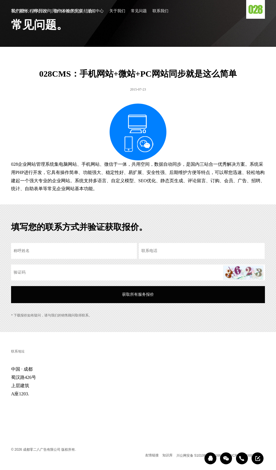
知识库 (167, 455)
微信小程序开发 (68, 11)
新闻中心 (96, 11)
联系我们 (160, 11)
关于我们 (117, 11)
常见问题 (139, 11)
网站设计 (41, 11)
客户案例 (19, 11)
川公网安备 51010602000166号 (200, 456)
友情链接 (152, 455)
